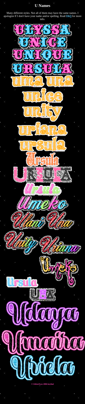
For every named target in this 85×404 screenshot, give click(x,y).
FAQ (68, 16)
